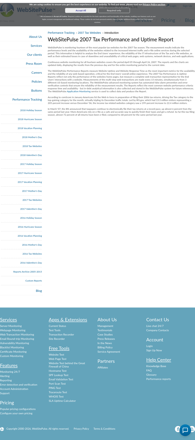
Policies (37, 81)
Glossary (151, 374)
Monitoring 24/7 (10, 371)
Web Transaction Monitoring (17, 334)
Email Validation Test (61, 379)
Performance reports (158, 379)
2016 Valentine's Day (31, 262)
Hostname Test (57, 370)
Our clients (34, 54)
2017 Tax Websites (32, 199)
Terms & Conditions (104, 428)
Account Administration (14, 388)
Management (105, 326)
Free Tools (59, 348)
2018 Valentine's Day (31, 155)
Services (36, 45)
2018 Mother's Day (32, 137)
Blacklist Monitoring (12, 347)
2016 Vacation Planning (30, 235)
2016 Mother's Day (32, 244)
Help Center (158, 359)
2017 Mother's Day (32, 190)
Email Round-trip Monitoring (17, 338)
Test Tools (54, 330)
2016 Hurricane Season (30, 226)
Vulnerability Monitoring (14, 343)
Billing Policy (105, 347)
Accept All (81, 10)
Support (5, 393)
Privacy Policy (81, 428)
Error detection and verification (18, 384)
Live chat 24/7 (155, 326)
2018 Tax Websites (32, 146)
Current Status (57, 326)
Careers (36, 72)
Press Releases (106, 338)
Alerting (5, 376)
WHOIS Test (56, 396)
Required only (114, 10)
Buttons (36, 90)
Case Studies (105, 334)
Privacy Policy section (154, 4)
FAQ (149, 370)
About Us (35, 36)
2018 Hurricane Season (30, 119)
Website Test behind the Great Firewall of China (67, 364)
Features (9, 365)
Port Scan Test (57, 383)
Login (149, 346)
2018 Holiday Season (31, 110)
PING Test (55, 388)
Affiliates (103, 367)
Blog (39, 290)
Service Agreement (109, 351)
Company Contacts (157, 330)
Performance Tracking (27, 99)
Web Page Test (57, 358)
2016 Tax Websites (32, 253)
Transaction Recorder (61, 334)
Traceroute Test (58, 392)
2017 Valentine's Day (31, 208)
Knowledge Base (156, 366)
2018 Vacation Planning (30, 128)
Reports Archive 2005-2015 (27, 271)
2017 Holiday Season (31, 164)
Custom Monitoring (11, 356)
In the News (105, 343)
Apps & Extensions (68, 319)
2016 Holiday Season (31, 217)
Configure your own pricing (16, 413)
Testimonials (105, 330)
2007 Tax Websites (89, 32)
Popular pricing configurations (18, 409)
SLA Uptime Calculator (62, 400)
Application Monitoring (78, 91)
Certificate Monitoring (13, 351)
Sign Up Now (154, 350)
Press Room (34, 63)
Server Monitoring (11, 326)
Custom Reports (33, 280)
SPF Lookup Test (58, 375)
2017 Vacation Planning (30, 182)
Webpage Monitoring (12, 330)
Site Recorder (57, 338)
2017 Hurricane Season (30, 173)
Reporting (6, 380)
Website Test (56, 354)
